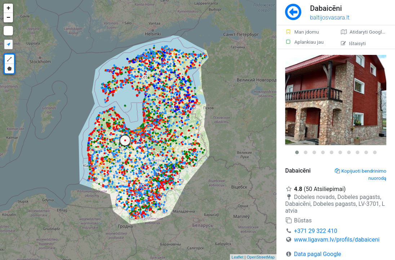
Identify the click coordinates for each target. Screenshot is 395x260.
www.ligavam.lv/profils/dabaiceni (337, 239)
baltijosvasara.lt (330, 17)
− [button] (8, 17)
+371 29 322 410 (315, 231)
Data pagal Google (317, 254)
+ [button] (8, 8)
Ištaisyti (353, 43)
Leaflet (238, 257)
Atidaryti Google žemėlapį (368, 32)
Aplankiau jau (304, 42)
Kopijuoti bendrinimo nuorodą (360, 174)
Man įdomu (302, 32)
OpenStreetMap (261, 257)
